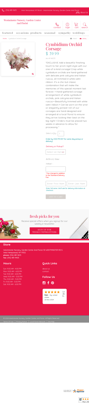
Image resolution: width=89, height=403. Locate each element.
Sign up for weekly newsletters (44, 230)
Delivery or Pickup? (54, 146)
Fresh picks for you (45, 219)
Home (5, 38)
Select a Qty (51, 133)
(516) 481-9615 (11, 10)
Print (73, 39)
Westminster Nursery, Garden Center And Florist (22, 22)
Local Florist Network (37, 322)
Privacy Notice (21, 322)
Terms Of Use (8, 322)
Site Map (51, 322)
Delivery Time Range (53, 161)
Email (83, 39)
